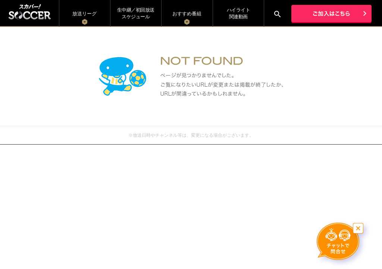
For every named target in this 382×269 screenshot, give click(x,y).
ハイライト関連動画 (238, 13)
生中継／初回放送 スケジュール (135, 13)
